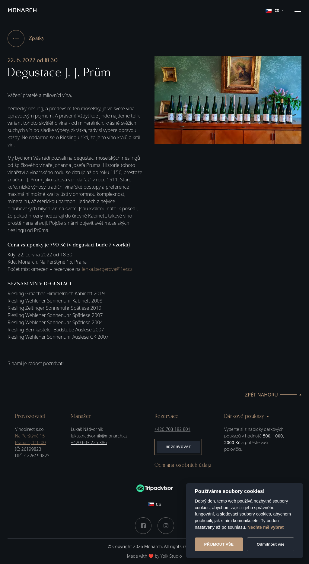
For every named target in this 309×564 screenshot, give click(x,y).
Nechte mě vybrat (265, 527)
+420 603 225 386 (89, 442)
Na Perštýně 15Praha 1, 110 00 (30, 439)
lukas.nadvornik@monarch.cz (99, 436)
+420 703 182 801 (172, 429)
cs (275, 10)
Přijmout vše (219, 544)
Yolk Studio (171, 556)
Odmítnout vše (271, 544)
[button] (298, 10)
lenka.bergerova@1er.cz (107, 269)
